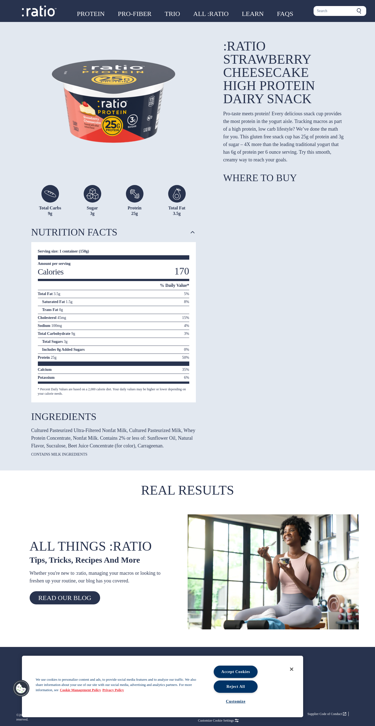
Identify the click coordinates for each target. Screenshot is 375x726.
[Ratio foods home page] (39, 11)
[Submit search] (359, 11)
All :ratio (211, 13)
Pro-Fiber (135, 13)
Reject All (235, 686)
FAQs (285, 13)
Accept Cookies (235, 671)
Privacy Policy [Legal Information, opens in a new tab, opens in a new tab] (113, 690)
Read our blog (64, 597)
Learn (253, 13)
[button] (21, 688)
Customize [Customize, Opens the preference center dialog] (236, 701)
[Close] (292, 669)
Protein (91, 13)
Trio (172, 13)
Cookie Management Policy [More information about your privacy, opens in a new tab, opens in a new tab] (80, 690)
